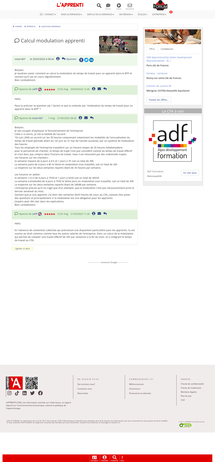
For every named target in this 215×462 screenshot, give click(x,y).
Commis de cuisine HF (158, 86)
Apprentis (29, 26)
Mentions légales (189, 391)
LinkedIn (91, 60)
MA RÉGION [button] (126, 14)
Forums (17, 26)
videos (118, 7)
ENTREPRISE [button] (159, 14)
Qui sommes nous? (86, 384)
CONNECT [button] (49, 14)
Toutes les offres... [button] (159, 99)
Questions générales (49, 26)
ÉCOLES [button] (142, 14)
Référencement (136, 384)
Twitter (86, 60)
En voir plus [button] (190, 172)
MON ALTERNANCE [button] (71, 14)
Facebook (81, 60)
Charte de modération (191, 387)
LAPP (34, 89)
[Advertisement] (108, 312)
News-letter (82, 393)
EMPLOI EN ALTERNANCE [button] (100, 14)
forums (108, 7)
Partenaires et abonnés (140, 393)
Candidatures (167, 48)
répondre (69, 59)
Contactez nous (84, 388)
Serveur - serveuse (156, 73)
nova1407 (37, 118)
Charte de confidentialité (192, 383)
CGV (183, 400)
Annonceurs (134, 388)
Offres (152, 48)
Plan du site (186, 396)
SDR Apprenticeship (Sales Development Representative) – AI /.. (169, 59)
